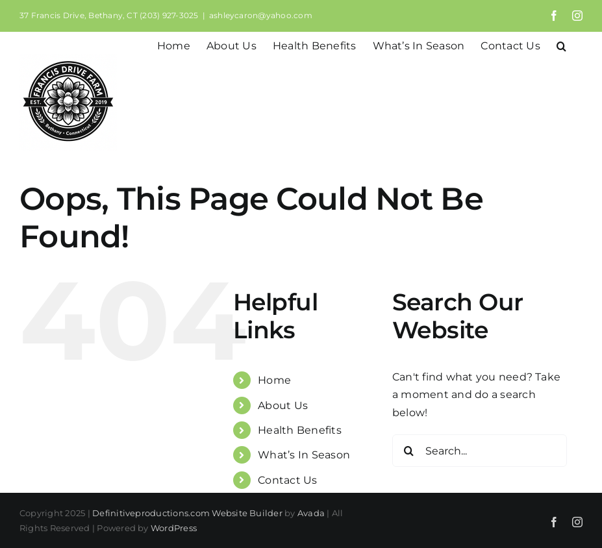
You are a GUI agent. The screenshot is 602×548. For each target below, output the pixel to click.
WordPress (174, 528)
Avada (311, 513)
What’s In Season (304, 455)
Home (274, 380)
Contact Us (287, 480)
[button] (561, 45)
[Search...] (479, 450)
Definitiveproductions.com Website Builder (187, 513)
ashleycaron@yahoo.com (260, 15)
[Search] (408, 450)
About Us (283, 405)
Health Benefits (300, 430)
